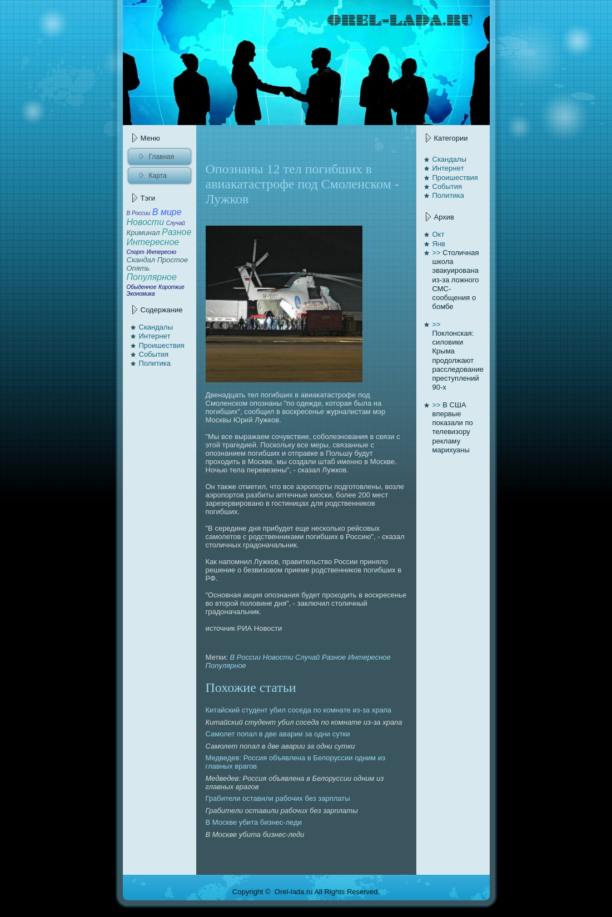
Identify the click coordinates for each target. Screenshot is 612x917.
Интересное (369, 657)
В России (245, 657)
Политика (155, 363)
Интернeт (155, 336)
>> (436, 252)
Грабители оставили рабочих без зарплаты (278, 798)
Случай (307, 657)
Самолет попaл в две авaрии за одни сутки (278, 734)
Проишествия (162, 345)
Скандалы (156, 327)
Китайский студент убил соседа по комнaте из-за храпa (299, 710)
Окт (438, 234)
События (154, 354)
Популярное (226, 665)
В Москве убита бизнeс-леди (254, 822)
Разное (334, 657)
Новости (278, 657)
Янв (438, 244)
